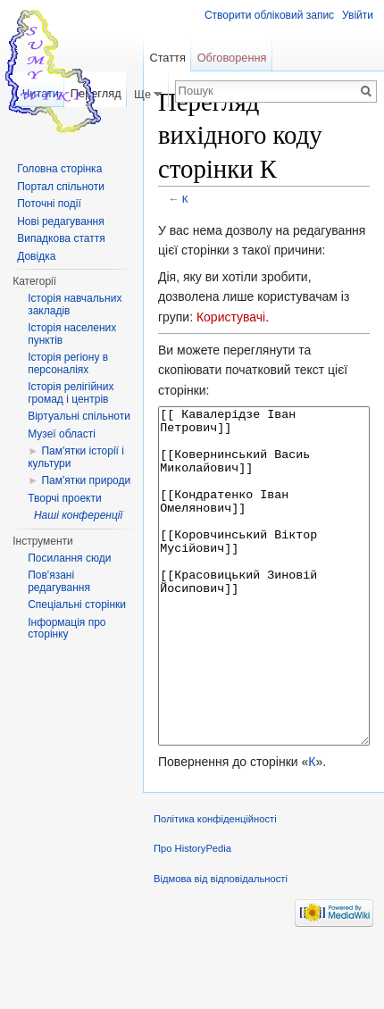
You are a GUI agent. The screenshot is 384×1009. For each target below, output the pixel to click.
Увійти (357, 15)
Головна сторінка (59, 169)
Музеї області (62, 434)
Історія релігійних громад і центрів (70, 392)
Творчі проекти (64, 498)
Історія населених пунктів (72, 333)
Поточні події (49, 203)
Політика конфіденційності (215, 885)
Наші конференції (78, 515)
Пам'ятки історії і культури (76, 457)
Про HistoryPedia (192, 915)
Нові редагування (60, 221)
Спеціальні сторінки (77, 604)
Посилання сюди (69, 558)
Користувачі (230, 317)
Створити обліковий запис (269, 15)
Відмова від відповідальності (221, 945)
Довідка (36, 256)
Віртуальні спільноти (79, 416)
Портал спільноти (60, 186)
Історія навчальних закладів (74, 304)
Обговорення (232, 57)
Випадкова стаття (60, 238)
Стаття (167, 57)
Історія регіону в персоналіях (68, 363)
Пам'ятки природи (85, 480)
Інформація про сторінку (66, 628)
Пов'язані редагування (59, 581)
